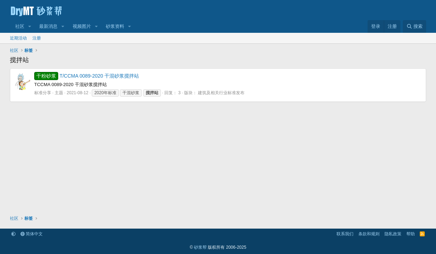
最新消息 (48, 26)
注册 (36, 38)
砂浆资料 (115, 26)
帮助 (410, 233)
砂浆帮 (200, 247)
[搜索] (414, 26)
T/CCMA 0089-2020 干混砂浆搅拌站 (86, 76)
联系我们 (345, 233)
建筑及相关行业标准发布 (221, 92)
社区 (19, 26)
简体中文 (31, 233)
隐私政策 (392, 233)
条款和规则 (369, 233)
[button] (29, 26)
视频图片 (82, 26)
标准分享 (42, 92)
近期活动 (18, 38)
